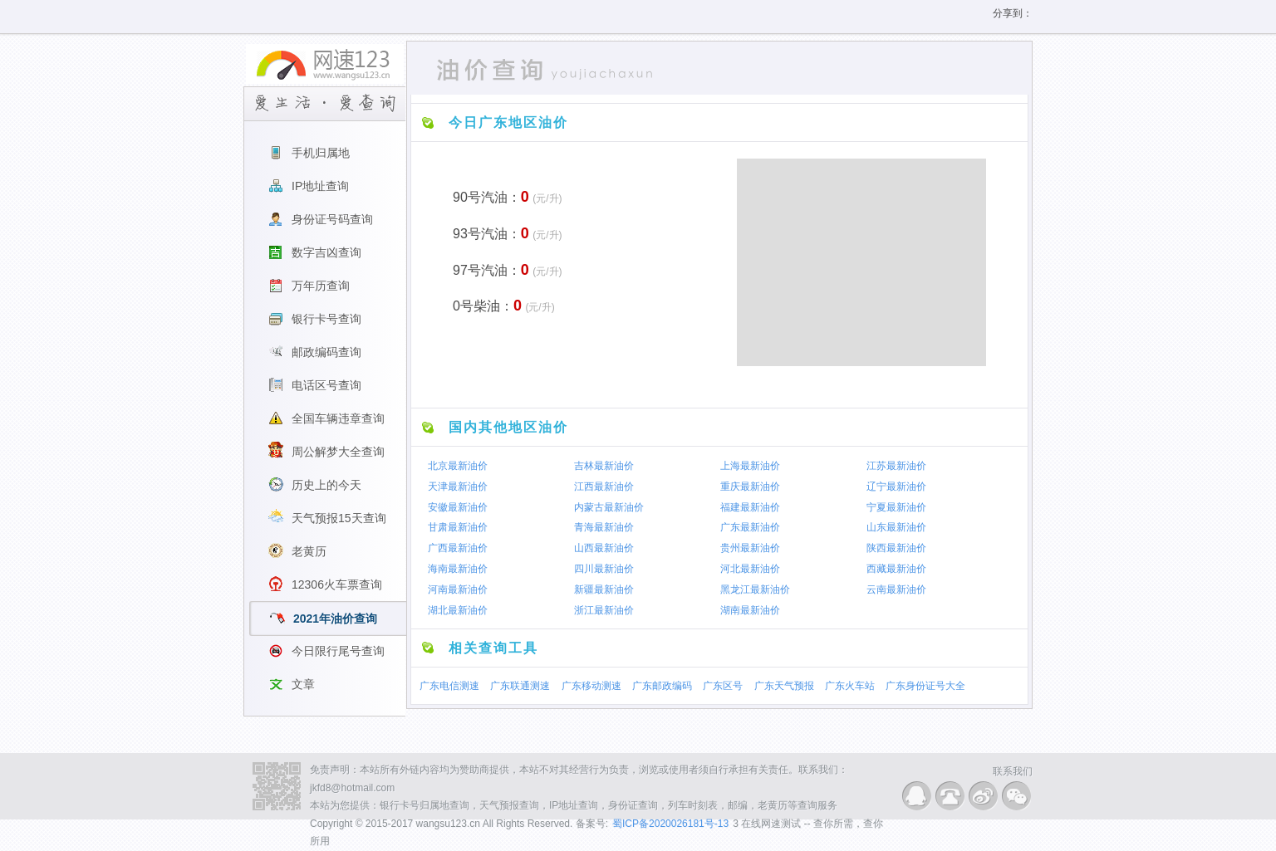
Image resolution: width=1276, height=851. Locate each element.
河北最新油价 (750, 569)
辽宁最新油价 (896, 486)
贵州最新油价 (750, 548)
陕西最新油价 (896, 548)
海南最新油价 (458, 569)
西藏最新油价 (896, 569)
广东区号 (723, 686)
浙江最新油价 (604, 610)
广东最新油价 (750, 527)
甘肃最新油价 (458, 527)
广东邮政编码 (662, 686)
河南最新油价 (458, 589)
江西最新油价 (604, 486)
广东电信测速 (449, 686)
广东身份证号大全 (925, 686)
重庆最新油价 (750, 486)
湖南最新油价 (750, 610)
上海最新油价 (750, 466)
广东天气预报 (784, 686)
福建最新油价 (750, 506)
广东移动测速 (591, 686)
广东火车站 (850, 686)
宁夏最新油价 (896, 506)
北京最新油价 (458, 466)
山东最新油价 (896, 527)
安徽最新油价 (458, 506)
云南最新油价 (896, 589)
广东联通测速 (520, 686)
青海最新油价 (604, 527)
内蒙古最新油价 (609, 506)
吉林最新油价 (604, 466)
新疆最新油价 (604, 589)
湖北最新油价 (458, 610)
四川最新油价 (604, 569)
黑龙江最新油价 (755, 589)
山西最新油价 (604, 548)
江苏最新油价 (896, 466)
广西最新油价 (458, 548)
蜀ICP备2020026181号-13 (670, 823)
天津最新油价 (458, 486)
